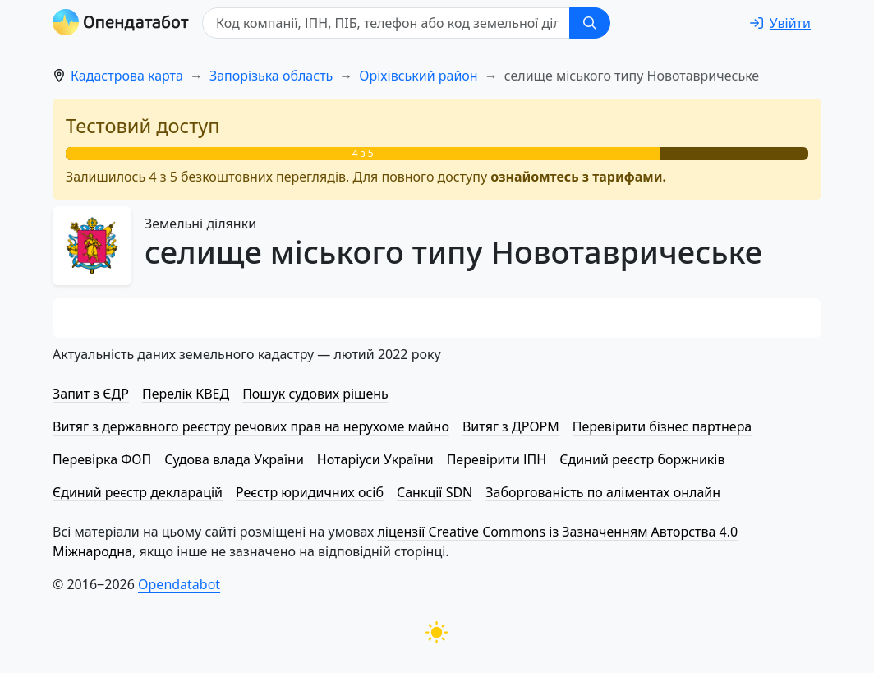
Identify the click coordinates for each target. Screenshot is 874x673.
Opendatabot (179, 584)
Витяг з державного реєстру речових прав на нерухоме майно (251, 426)
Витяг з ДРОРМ (510, 426)
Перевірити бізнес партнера (662, 426)
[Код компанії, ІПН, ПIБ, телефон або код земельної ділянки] (386, 23)
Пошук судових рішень (315, 394)
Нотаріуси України (375, 459)
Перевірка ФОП (102, 459)
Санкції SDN (434, 492)
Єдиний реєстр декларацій (138, 492)
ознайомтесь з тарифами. (578, 177)
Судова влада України (234, 459)
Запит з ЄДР (91, 394)
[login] (780, 23)
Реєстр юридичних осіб (310, 492)
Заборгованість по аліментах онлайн (602, 492)
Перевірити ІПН (497, 459)
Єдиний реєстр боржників (641, 459)
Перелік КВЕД (185, 394)
